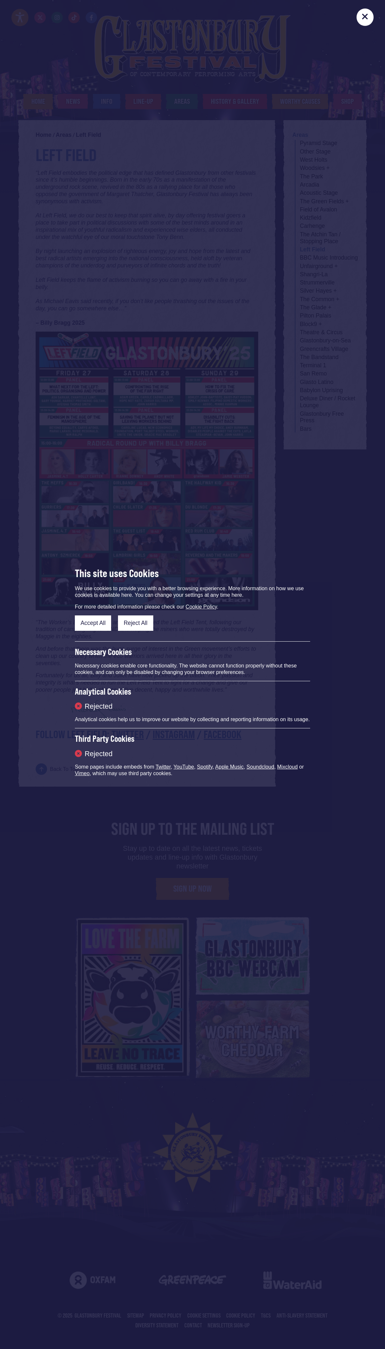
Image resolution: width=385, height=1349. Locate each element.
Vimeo (82, 773)
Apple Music (229, 767)
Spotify (205, 767)
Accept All (93, 623)
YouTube (184, 767)
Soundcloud (260, 767)
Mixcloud (287, 767)
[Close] (365, 17)
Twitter (163, 767)
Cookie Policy (201, 607)
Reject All (135, 623)
